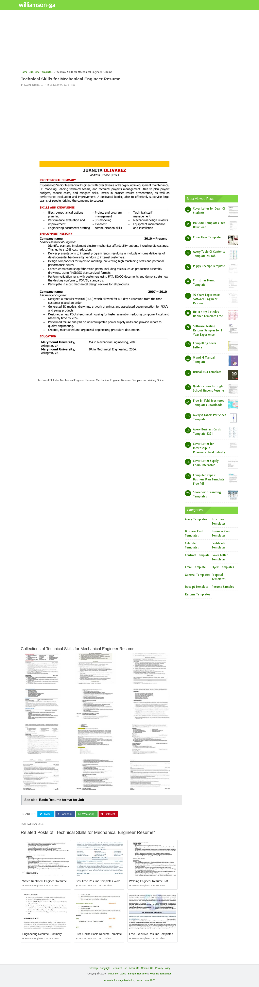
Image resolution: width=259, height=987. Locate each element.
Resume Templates (33, 85)
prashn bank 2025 (145, 980)
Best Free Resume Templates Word (98, 881)
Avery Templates (196, 519)
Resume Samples (223, 587)
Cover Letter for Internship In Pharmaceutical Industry (209, 448)
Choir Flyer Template (207, 237)
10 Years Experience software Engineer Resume (206, 299)
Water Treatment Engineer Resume (44, 881)
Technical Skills (35, 824)
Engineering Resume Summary (42, 934)
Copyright (105, 968)
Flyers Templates (223, 567)
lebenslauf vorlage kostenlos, (119, 980)
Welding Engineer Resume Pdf (148, 881)
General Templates (197, 575)
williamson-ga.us (117, 973)
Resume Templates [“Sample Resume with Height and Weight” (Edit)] (161, 973)
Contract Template (197, 555)
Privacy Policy (162, 968)
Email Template (195, 567)
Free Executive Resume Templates (151, 934)
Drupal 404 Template (207, 372)
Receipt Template (196, 587)
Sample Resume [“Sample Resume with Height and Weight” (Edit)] (137, 973)
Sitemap (93, 968)
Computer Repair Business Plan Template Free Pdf (208, 479)
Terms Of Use (119, 968)
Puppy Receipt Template (209, 266)
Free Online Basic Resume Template (99, 934)
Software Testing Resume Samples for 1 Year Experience (207, 330)
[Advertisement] (129, 41)
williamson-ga (41, 4)
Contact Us (147, 968)
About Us (134, 968)
